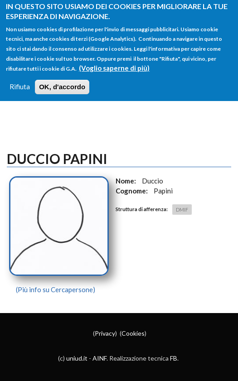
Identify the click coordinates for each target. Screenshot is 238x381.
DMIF (182, 209)
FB (173, 358)
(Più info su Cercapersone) (55, 289)
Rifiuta (20, 82)
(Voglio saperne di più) (114, 63)
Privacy (105, 333)
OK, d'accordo (62, 82)
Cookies (133, 333)
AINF (99, 358)
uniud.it (76, 358)
